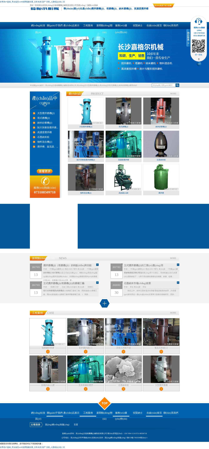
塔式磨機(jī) (43, 118)
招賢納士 (138, 25)
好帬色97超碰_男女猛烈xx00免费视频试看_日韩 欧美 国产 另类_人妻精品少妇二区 (32, 2)
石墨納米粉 (43, 137)
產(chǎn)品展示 (71, 25)
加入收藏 (168, 5)
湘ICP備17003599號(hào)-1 (137, 438)
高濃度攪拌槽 (44, 132)
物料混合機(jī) (44, 142)
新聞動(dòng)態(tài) (104, 26)
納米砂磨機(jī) (44, 122)
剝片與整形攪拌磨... (47, 127)
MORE (173, 94)
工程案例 (88, 25)
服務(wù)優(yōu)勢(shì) (121, 26)
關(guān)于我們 (55, 25)
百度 (76, 424)
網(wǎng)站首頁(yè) (38, 26)
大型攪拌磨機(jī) (46, 113)
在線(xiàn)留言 (154, 25)
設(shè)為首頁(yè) (158, 5)
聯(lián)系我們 (170, 25)
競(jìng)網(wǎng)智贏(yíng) (57, 424)
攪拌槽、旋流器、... (47, 146)
